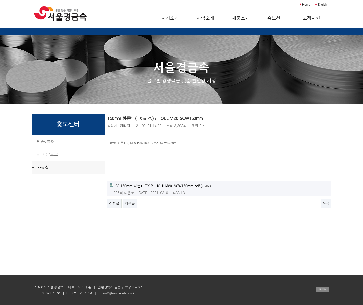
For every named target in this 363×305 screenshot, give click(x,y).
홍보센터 (276, 18)
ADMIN (322, 289)
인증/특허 (46, 141)
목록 (326, 203)
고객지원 (311, 18)
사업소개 (205, 18)
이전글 (114, 203)
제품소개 (241, 18)
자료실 (43, 167)
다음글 (130, 203)
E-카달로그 (47, 154)
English (321, 4)
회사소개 (170, 18)
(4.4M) (160, 185)
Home (305, 4)
